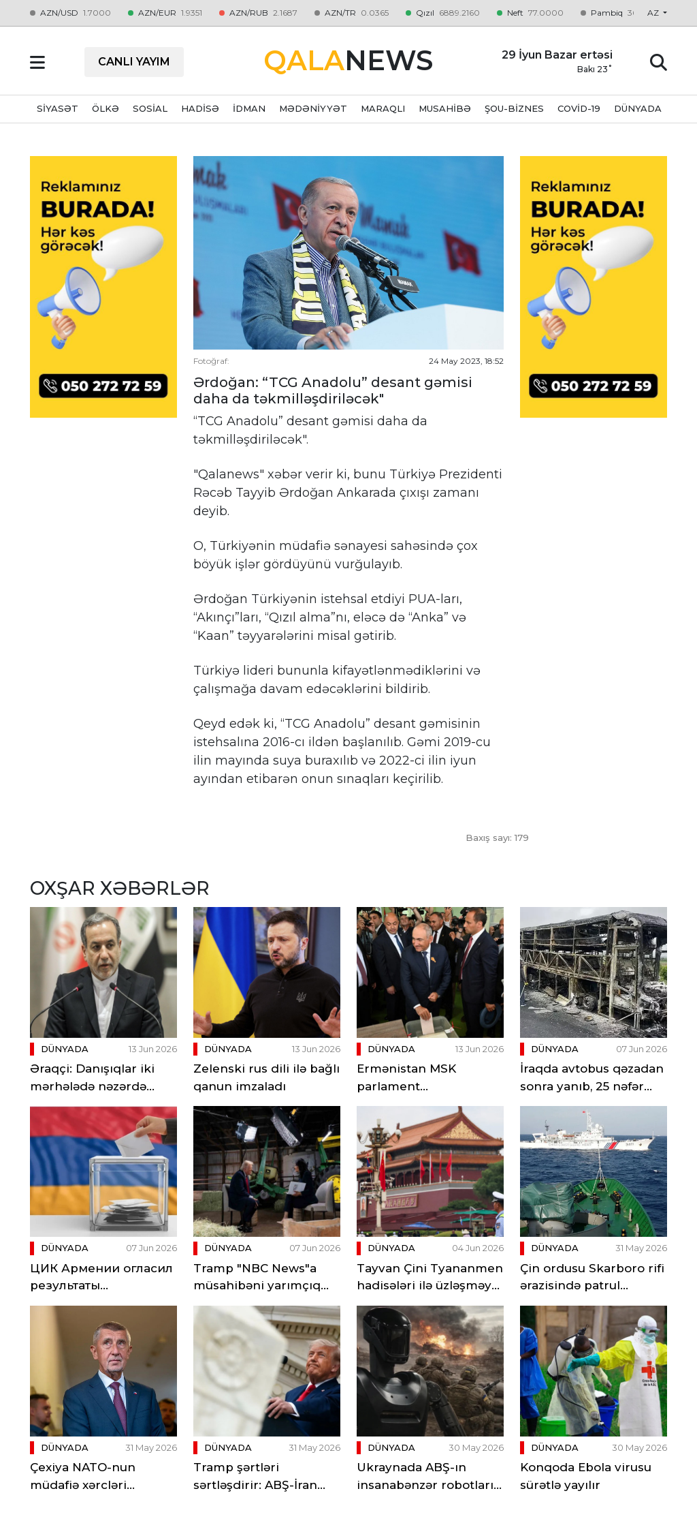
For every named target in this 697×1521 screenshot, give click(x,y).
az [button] (654, 12)
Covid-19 (578, 108)
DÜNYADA (638, 108)
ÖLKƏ (105, 108)
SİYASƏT (57, 108)
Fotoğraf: (211, 361)
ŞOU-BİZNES (514, 108)
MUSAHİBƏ (445, 108)
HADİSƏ (200, 108)
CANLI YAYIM (134, 61)
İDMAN (249, 108)
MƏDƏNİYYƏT (313, 108)
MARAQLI (383, 108)
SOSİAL (150, 108)
